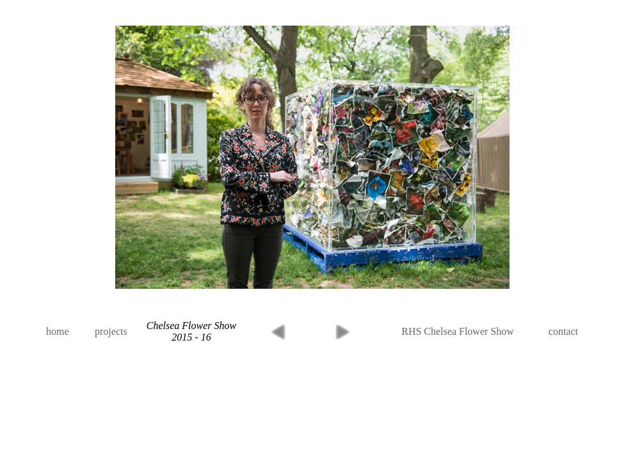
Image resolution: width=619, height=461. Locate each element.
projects (111, 331)
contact (563, 331)
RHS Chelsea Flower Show (457, 331)
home (57, 331)
